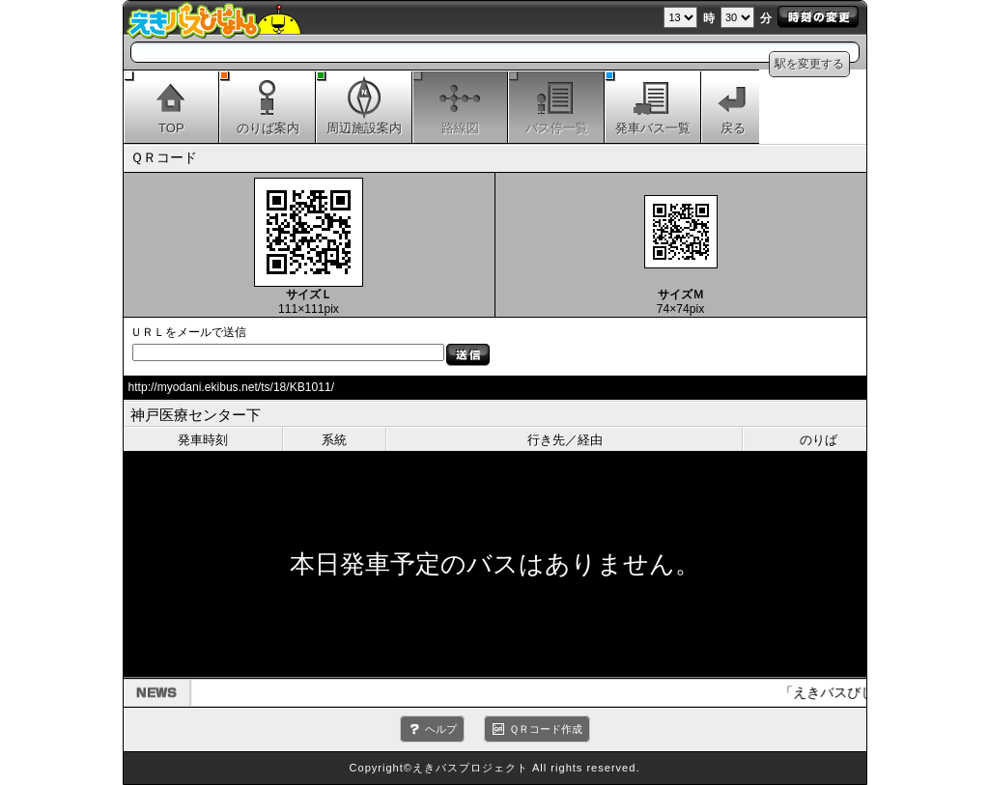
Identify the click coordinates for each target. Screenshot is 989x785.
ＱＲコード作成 (545, 729)
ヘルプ (441, 729)
